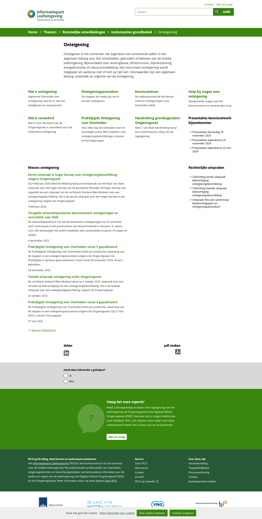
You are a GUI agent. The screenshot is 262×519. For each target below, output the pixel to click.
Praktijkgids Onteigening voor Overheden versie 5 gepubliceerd (72, 247)
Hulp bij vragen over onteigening (204, 93)
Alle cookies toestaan (152, 512)
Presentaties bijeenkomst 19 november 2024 (209, 141)
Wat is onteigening (42, 91)
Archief (139, 476)
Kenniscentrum (146, 91)
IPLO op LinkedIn (147, 481)
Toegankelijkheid (198, 467)
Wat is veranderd (41, 118)
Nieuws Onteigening (42, 330)
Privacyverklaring (198, 472)
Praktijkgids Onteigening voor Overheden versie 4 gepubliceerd (72, 302)
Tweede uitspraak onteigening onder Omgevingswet (64, 276)
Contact (209, 4)
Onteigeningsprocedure (100, 91)
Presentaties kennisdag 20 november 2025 (208, 133)
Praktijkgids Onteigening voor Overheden (101, 120)
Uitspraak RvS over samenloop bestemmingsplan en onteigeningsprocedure (210, 203)
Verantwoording (198, 463)
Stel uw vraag (224, 4)
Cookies (193, 476)
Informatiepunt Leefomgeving (51, 463)
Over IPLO (111, 480)
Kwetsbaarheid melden (202, 481)
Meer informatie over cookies (117, 512)
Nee (71, 381)
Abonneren (141, 467)
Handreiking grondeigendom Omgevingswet (157, 120)
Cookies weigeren (182, 512)
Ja (70, 375)
